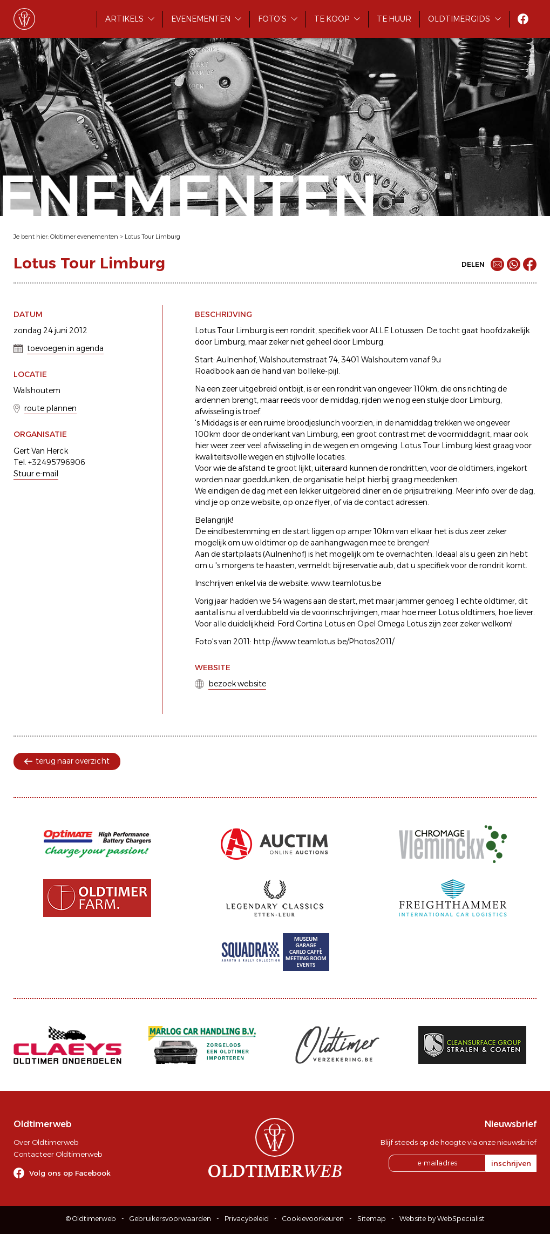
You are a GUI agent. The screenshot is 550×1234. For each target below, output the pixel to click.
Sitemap (371, 1219)
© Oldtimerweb (91, 1219)
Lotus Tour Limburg (152, 236)
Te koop (331, 19)
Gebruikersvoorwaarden (170, 1219)
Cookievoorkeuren (313, 1219)
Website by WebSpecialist (442, 1219)
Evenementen (200, 19)
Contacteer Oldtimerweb (57, 1154)
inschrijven (511, 1163)
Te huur (394, 19)
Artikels (124, 19)
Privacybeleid (247, 1219)
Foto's (272, 19)
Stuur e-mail (35, 473)
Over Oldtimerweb (45, 1142)
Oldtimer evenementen (84, 236)
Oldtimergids (459, 19)
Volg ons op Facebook (70, 1173)
